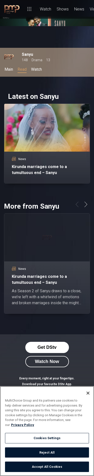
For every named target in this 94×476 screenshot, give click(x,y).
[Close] (87, 393)
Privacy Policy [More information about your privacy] (22, 425)
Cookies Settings (47, 438)
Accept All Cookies (47, 467)
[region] (47, 431)
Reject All (47, 452)
